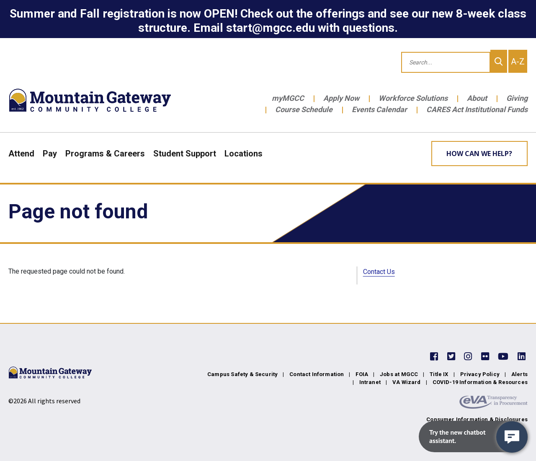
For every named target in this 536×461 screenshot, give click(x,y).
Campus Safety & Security (242, 374)
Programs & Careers (105, 154)
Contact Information (316, 374)
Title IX (439, 374)
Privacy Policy (480, 374)
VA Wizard (406, 382)
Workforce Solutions (413, 98)
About (477, 98)
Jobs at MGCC (399, 374)
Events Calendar (379, 109)
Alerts (519, 374)
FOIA (362, 374)
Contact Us (379, 272)
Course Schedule (303, 109)
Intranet (370, 382)
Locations (243, 154)
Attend (21, 154)
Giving (517, 98)
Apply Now (341, 98)
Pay (50, 154)
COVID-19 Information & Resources (480, 382)
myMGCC (288, 98)
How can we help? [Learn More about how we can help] (479, 153)
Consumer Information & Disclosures (477, 419)
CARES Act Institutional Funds (477, 109)
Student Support (184, 154)
